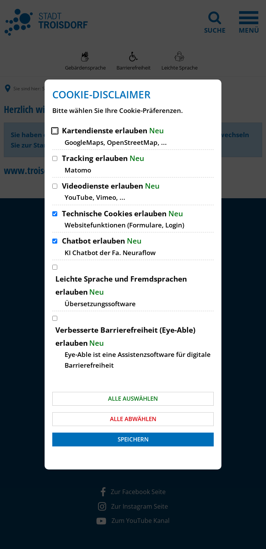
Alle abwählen (133, 419)
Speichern (133, 439)
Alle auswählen (133, 398)
